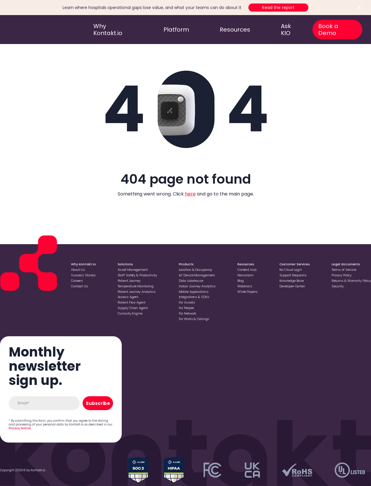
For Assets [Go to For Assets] (187, 302)
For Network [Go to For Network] (188, 313)
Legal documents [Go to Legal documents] (346, 264)
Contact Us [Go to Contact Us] (79, 286)
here (190, 194)
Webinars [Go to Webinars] (244, 286)
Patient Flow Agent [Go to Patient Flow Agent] (132, 302)
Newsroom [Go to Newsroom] (245, 275)
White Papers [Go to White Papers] (247, 291)
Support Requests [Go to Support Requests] (293, 275)
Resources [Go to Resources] (245, 264)
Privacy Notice (20, 428)
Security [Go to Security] (338, 286)
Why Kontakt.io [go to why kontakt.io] (107, 29)
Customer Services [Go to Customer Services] (294, 264)
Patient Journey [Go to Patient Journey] (129, 280)
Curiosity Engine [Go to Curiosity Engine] (130, 313)
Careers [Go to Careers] (77, 280)
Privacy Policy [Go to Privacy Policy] (342, 275)
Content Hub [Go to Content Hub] (247, 269)
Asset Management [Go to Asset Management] (133, 269)
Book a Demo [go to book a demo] (328, 29)
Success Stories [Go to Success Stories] (83, 275)
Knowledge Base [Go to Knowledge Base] (291, 280)
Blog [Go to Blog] (240, 280)
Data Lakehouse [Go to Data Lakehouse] (191, 280)
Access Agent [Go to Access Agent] (128, 297)
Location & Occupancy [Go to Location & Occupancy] (195, 269)
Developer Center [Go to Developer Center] (292, 286)
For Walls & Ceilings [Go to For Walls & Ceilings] (194, 319)
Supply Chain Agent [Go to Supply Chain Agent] (133, 308)
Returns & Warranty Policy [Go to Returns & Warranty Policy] (351, 280)
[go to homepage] (33, 29)
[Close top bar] (359, 7)
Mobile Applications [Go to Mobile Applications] (194, 291)
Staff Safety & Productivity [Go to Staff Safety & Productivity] (137, 275)
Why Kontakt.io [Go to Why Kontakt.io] (83, 264)
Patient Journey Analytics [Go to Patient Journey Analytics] (137, 291)
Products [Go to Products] (186, 264)
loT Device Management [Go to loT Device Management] (197, 275)
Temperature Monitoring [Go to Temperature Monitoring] (136, 286)
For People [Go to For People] (186, 308)
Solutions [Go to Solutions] (125, 264)
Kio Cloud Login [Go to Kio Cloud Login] (290, 269)
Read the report (278, 7)
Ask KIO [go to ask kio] (286, 29)
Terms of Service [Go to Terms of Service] (344, 269)
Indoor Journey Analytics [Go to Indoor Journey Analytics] (197, 286)
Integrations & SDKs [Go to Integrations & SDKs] (194, 297)
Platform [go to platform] (176, 29)
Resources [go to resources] (235, 29)
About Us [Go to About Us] (78, 269)
